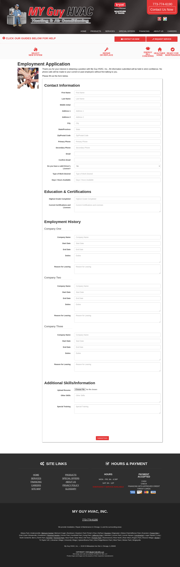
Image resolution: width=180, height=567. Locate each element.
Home (83, 31)
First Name (66, 93)
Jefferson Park (97, 535)
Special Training (63, 407)
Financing (144, 31)
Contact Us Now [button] (162, 9)
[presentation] (102, 425)
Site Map (36, 489)
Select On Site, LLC (96, 552)
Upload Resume (63, 390)
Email (68, 154)
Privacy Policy (70, 485)
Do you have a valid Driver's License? (58, 167)
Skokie (157, 538)
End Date (67, 249)
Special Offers (127, 31)
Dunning (107, 533)
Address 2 (66, 117)
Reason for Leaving (62, 267)
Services (110, 31)
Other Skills (65, 395)
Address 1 (66, 111)
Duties (67, 256)
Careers (172, 31)
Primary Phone (64, 142)
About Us (158, 31)
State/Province (64, 129)
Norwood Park (59, 538)
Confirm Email (64, 160)
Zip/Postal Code (63, 135)
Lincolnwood (139, 535)
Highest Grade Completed (59, 199)
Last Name (66, 99)
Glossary (70, 489)
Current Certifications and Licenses (60, 206)
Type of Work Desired (62, 174)
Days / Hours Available (61, 180)
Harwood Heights (53, 535)
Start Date (66, 243)
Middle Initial (65, 105)
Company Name (63, 237)
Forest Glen (154, 533)
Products (95, 31)
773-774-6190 (90, 519)
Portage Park (96, 538)
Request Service (161, 39)
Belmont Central (47, 533)
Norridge (49, 538)
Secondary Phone (63, 148)
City (68, 123)
